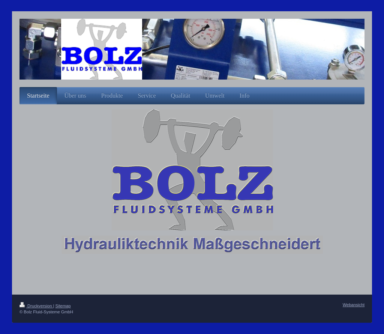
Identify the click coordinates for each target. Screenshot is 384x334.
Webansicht (353, 304)
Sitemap (63, 306)
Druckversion (36, 306)
